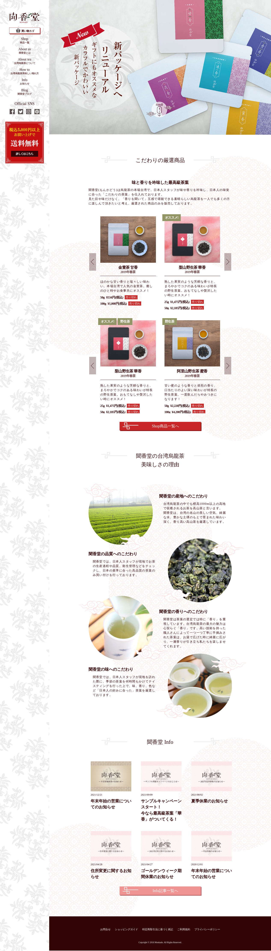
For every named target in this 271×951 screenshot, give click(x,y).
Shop (24, 40)
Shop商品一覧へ (165, 427)
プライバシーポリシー (207, 929)
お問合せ (105, 929)
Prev (92, 262)
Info (24, 81)
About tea (24, 61)
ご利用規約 (183, 929)
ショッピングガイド (126, 929)
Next (227, 262)
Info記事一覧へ (165, 891)
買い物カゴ (25, 30)
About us (24, 50)
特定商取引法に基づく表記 (157, 929)
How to (24, 71)
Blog (25, 91)
